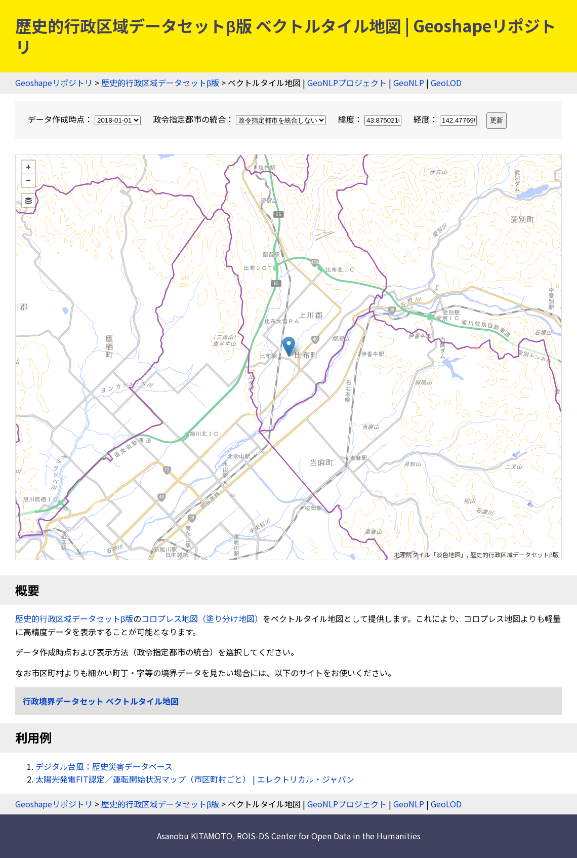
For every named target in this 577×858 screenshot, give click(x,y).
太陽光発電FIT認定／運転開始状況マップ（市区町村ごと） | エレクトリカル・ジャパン (194, 779)
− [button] (28, 180)
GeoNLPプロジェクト (347, 82)
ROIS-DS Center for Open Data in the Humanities (329, 836)
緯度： (370, 119)
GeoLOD (446, 82)
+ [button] (28, 167)
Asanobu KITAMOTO (194, 836)
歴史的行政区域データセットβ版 (160, 82)
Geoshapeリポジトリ (54, 82)
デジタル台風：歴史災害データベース (104, 766)
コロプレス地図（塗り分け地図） (202, 618)
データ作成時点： (85, 119)
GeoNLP (408, 82)
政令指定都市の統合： (240, 119)
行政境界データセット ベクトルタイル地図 (101, 701)
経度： (446, 119)
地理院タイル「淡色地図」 (430, 554)
